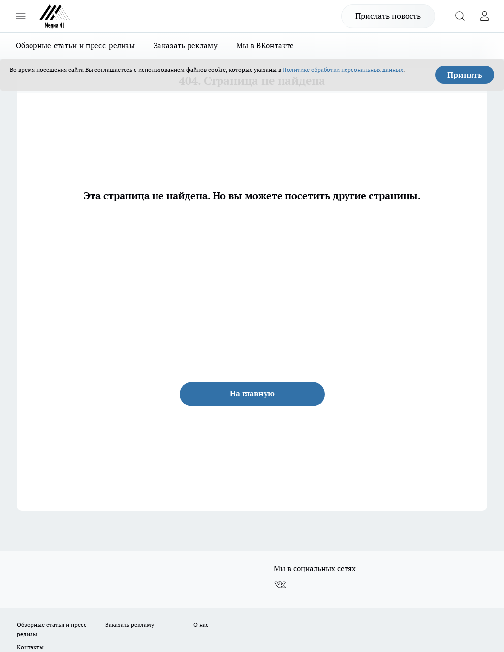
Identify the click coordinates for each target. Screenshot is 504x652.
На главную (252, 393)
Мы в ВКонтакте (265, 45)
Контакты (30, 647)
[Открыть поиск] (460, 16)
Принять (464, 75)
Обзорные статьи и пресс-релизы (75, 45)
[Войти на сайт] (484, 16)
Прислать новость (388, 16)
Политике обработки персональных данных (343, 69)
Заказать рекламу (186, 45)
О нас (201, 624)
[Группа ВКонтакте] (280, 584)
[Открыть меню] (20, 16)
